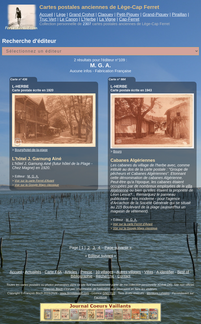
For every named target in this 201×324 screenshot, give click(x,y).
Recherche (105, 276)
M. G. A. (33, 176)
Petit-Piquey (128, 14)
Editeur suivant (100, 256)
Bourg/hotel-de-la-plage (31, 150)
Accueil (46, 14)
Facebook (100, 297)
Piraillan (179, 14)
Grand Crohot (81, 14)
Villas (148, 272)
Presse (86, 272)
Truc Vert (48, 19)
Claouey (105, 14)
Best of (183, 272)
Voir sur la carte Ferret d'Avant (34, 180)
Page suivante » (118, 247)
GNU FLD (109, 293)
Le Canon (69, 19)
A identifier (165, 272)
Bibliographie (81, 276)
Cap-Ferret (129, 19)
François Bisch (53, 289)
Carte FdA (53, 272)
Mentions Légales (158, 293)
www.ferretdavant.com (74, 293)
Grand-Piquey (156, 14)
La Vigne (107, 19)
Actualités (33, 272)
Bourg (117, 151)
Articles (71, 272)
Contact (123, 276)
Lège (61, 14)
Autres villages (128, 272)
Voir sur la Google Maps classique (37, 184)
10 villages (104, 272)
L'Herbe (88, 19)
